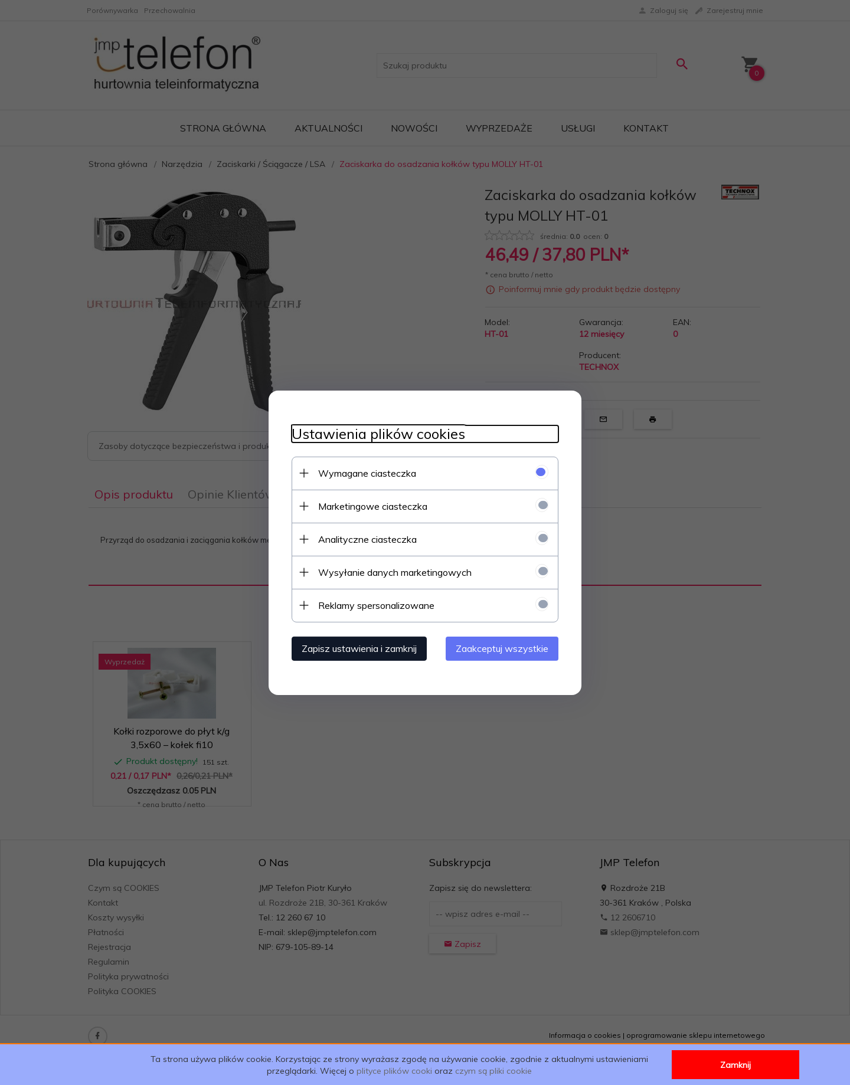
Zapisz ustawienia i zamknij (356, 648)
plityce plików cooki (394, 1071)
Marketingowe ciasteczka (370, 506)
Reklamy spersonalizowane (374, 605)
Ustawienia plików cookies (376, 433)
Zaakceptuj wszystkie (504, 648)
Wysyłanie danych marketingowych (392, 572)
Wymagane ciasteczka (365, 472)
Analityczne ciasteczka (365, 539)
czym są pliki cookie (493, 1071)
